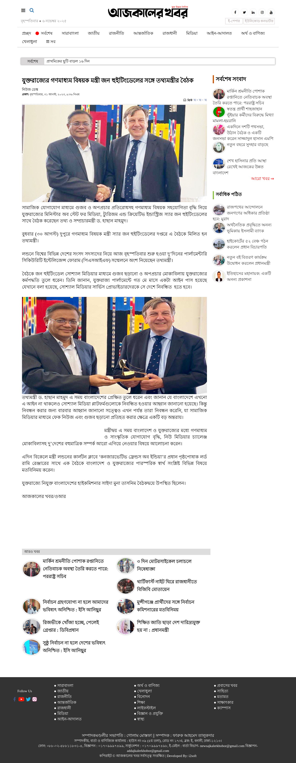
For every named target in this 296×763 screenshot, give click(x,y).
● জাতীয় (61, 691)
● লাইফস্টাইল (145, 708)
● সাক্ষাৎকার (223, 702)
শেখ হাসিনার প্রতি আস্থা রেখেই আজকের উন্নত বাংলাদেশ (239, 167)
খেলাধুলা (29, 41)
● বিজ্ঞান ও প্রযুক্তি (148, 713)
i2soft (193, 756)
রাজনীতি (116, 33)
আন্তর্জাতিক (143, 33)
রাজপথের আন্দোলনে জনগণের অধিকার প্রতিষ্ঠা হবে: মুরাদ (241, 213)
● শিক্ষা (139, 702)
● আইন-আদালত (67, 719)
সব (51, 41)
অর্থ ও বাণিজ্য (253, 33)
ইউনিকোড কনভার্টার (259, 21)
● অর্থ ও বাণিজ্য (147, 685)
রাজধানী (170, 33)
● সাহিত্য (221, 691)
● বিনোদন (142, 696)
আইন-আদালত (219, 33)
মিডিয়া (191, 33)
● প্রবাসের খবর (225, 685)
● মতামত (221, 696)
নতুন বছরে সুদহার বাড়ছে (247, 144)
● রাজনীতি (63, 696)
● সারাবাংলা (63, 685)
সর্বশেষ (44, 33)
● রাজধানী (62, 708)
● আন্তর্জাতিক (65, 702)
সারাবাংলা (70, 33)
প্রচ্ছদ (26, 33)
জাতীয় (94, 33)
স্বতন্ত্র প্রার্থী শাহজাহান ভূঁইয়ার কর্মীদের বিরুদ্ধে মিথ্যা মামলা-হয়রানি (243, 115)
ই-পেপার (234, 21)
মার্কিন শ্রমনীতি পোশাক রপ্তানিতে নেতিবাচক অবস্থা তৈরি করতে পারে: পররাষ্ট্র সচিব (242, 97)
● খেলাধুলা (143, 691)
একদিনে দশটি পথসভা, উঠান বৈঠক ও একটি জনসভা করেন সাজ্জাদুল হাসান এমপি (243, 133)
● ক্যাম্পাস (222, 708)
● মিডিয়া (61, 713)
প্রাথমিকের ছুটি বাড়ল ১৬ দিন (68, 61)
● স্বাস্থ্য (139, 719)
